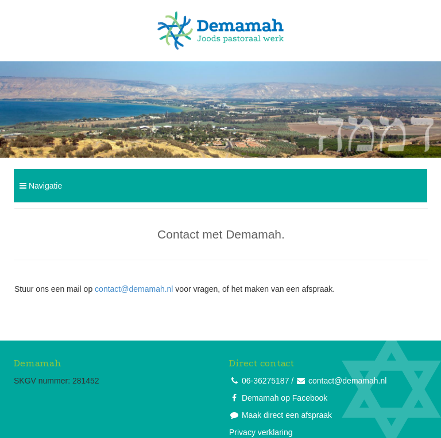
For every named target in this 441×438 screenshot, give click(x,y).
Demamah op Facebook (284, 397)
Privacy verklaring (260, 432)
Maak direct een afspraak (287, 415)
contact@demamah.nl (134, 289)
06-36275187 (265, 380)
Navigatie (41, 185)
